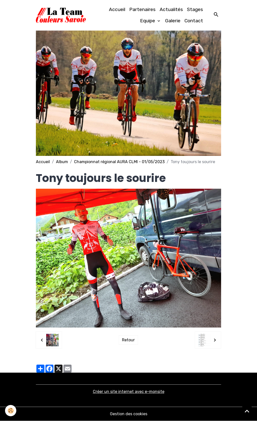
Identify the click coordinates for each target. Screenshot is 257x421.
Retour (128, 340)
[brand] (61, 15)
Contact (193, 21)
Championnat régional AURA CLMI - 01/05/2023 (119, 161)
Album (62, 161)
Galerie (172, 21)
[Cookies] (10, 410)
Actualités (171, 9)
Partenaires (142, 9)
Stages (195, 9)
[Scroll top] (247, 411)
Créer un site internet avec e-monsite (128, 391)
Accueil (117, 9)
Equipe (148, 21)
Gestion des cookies (128, 413)
